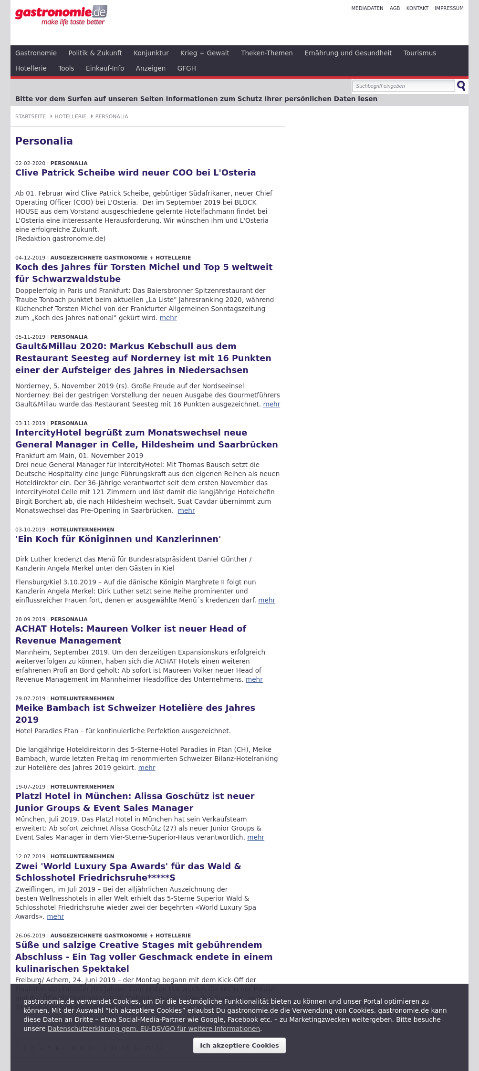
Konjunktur (151, 53)
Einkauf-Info (105, 68)
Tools (66, 68)
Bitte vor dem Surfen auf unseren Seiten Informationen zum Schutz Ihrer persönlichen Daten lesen (196, 99)
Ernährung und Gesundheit (348, 53)
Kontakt (417, 8)
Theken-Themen (267, 53)
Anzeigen (151, 68)
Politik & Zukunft (95, 53)
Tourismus (420, 53)
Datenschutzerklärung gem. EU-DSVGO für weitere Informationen (154, 1028)
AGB (395, 8)
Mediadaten (367, 8)
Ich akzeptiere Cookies (239, 1045)
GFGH (186, 68)
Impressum (449, 8)
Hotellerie (31, 68)
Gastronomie (36, 53)
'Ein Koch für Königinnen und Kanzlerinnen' (118, 539)
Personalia (111, 117)
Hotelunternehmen (83, 530)
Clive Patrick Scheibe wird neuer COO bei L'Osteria (135, 172)
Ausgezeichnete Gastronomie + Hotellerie (121, 258)
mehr (168, 318)
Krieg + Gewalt (204, 53)
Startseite (30, 117)
